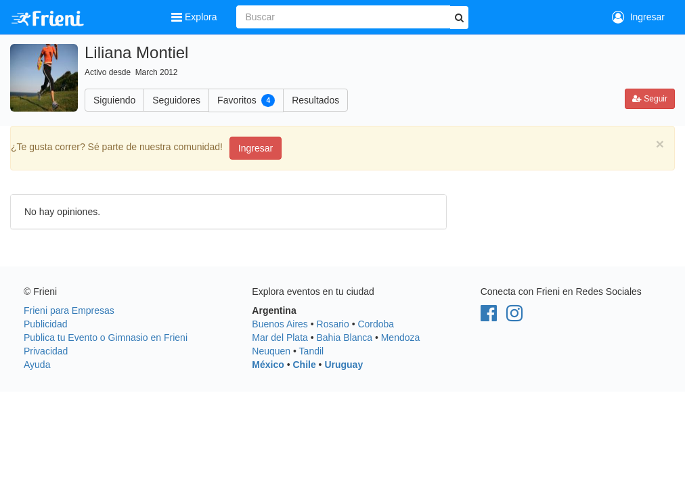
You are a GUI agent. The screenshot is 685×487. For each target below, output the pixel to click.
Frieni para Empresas (69, 310)
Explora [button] (195, 16)
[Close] (660, 144)
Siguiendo (114, 100)
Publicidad (46, 324)
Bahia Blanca (345, 337)
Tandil (311, 351)
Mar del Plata (279, 337)
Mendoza (400, 337)
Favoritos (246, 100)
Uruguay (343, 364)
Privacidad (46, 351)
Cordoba (375, 324)
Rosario (333, 324)
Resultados (315, 100)
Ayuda (37, 364)
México (268, 364)
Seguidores (176, 100)
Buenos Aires (280, 324)
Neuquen (271, 351)
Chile (303, 364)
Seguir (649, 98)
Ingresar (638, 16)
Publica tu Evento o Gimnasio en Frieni (105, 337)
